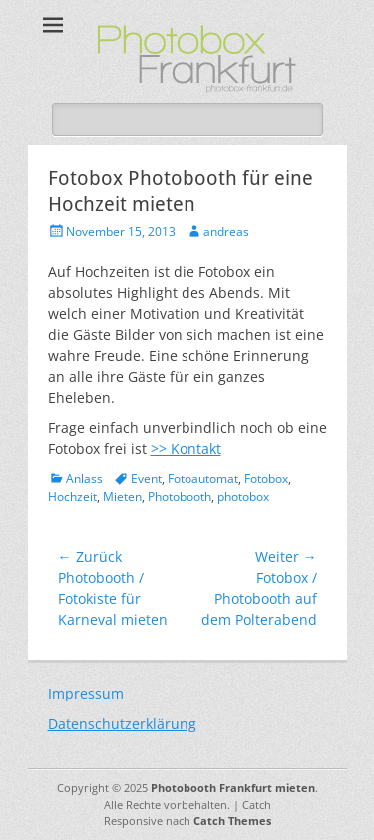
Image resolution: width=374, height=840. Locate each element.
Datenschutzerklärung (122, 723)
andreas (226, 231)
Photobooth (179, 496)
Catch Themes (232, 820)
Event (146, 478)
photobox (243, 496)
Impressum (86, 693)
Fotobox (266, 478)
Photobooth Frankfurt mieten (233, 787)
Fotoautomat (203, 478)
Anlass (84, 478)
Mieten (122, 496)
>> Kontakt (186, 448)
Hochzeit (72, 496)
